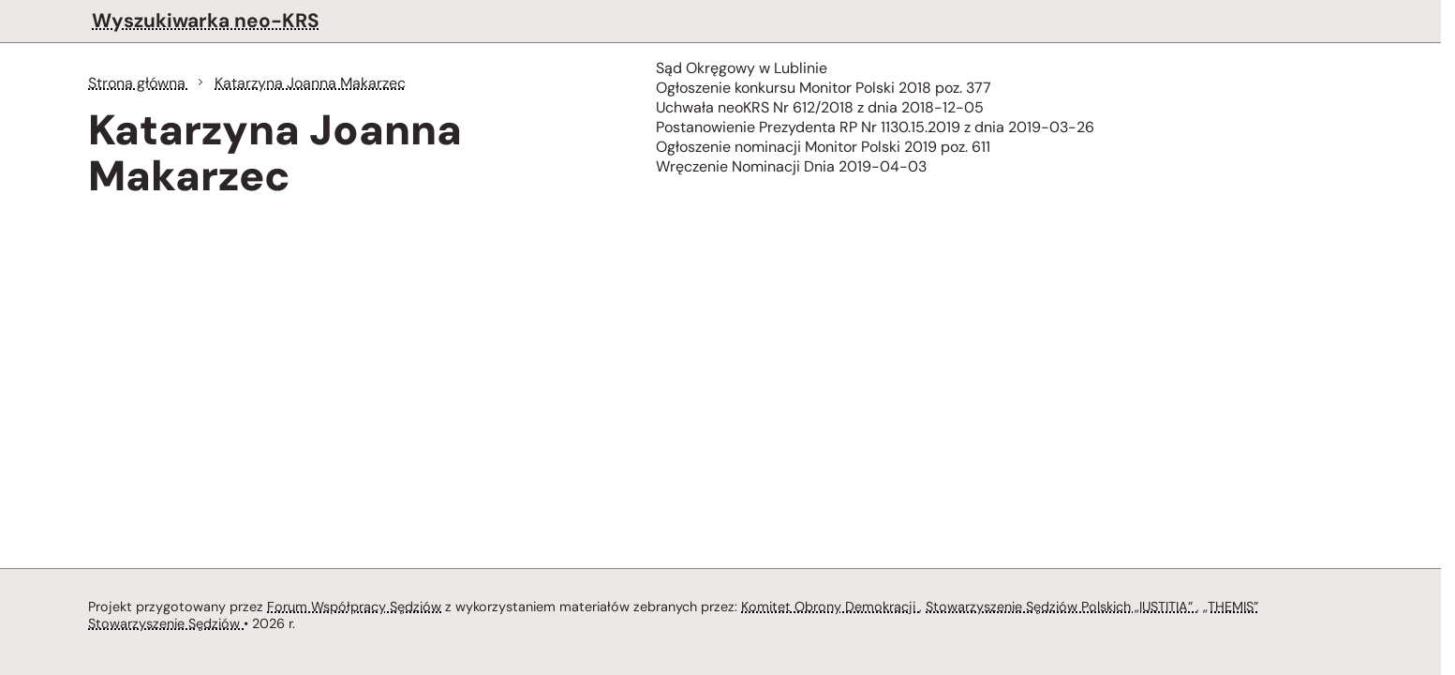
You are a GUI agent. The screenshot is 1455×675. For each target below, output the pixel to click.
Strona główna (138, 83)
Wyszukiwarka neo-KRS (205, 20)
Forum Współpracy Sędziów (354, 606)
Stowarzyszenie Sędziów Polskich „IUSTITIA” (1061, 606)
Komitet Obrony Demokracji (830, 606)
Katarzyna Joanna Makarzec (310, 83)
